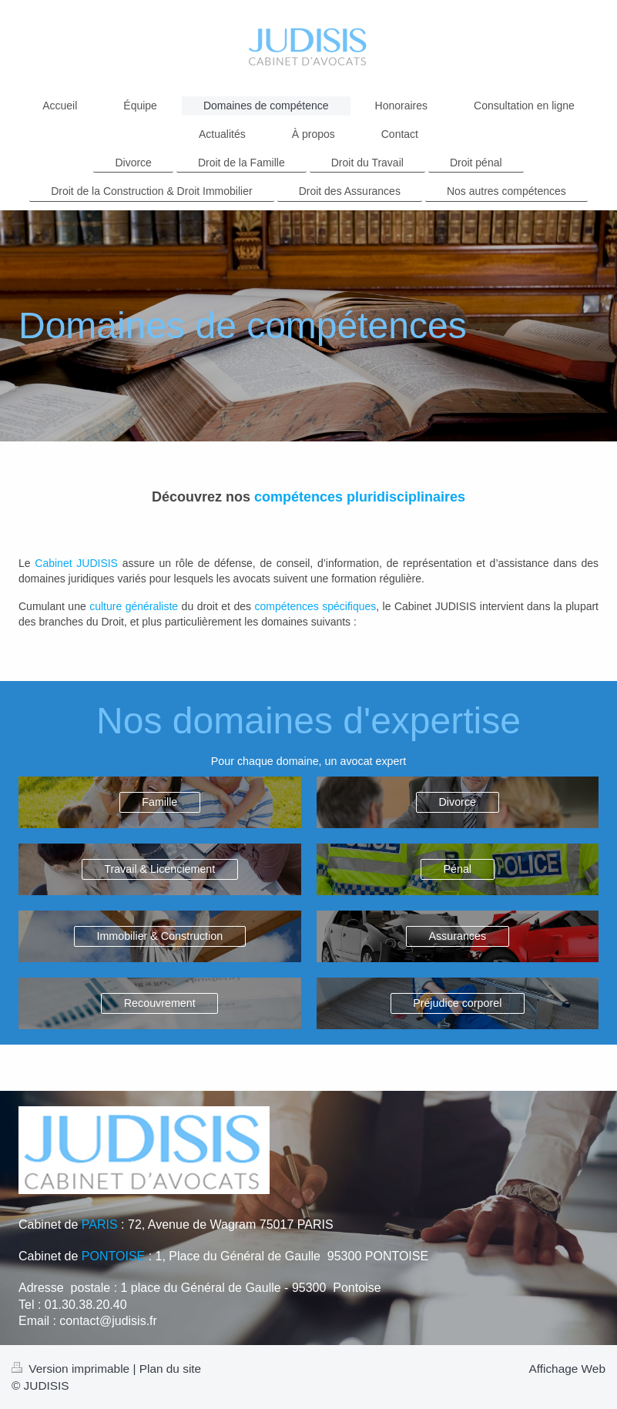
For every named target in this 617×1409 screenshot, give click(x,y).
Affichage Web (566, 1368)
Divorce (457, 802)
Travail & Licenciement (159, 869)
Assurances (457, 936)
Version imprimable (72, 1368)
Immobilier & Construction (159, 936)
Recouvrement (160, 1003)
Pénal (457, 869)
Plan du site (170, 1368)
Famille (159, 802)
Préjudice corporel (457, 1003)
